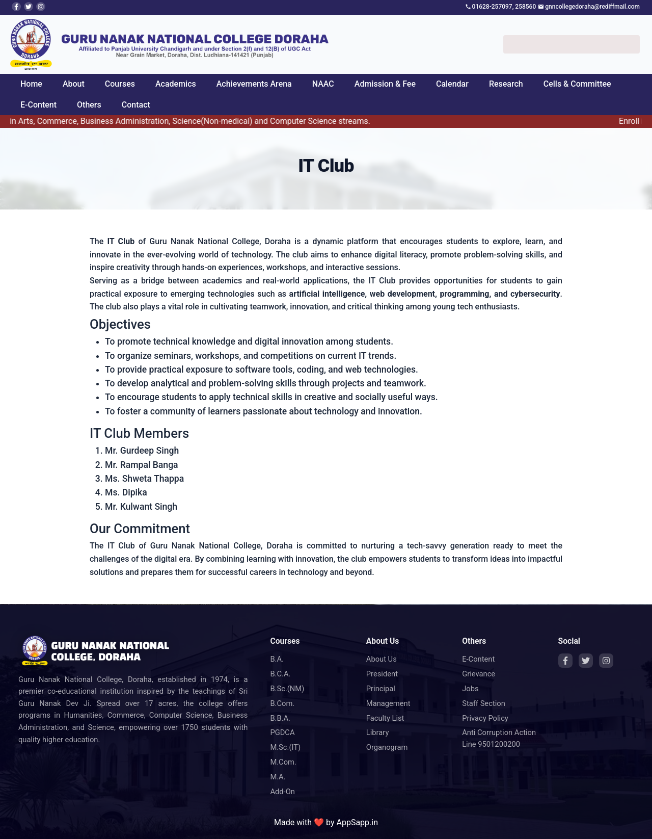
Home (31, 84)
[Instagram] (606, 660)
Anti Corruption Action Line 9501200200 (499, 738)
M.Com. (283, 762)
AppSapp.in (357, 822)
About (74, 84)
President (382, 673)
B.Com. (282, 703)
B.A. (277, 659)
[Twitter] (586, 660)
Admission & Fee (385, 84)
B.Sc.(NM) (287, 688)
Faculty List (385, 718)
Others (89, 105)
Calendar (452, 84)
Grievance (478, 673)
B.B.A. (280, 718)
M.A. (277, 776)
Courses (120, 84)
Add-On (282, 791)
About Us (381, 659)
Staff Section (483, 703)
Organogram (387, 747)
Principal (380, 688)
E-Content (38, 105)
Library (377, 732)
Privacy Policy (485, 718)
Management (388, 703)
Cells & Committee (577, 84)
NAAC (323, 84)
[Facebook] (565, 660)
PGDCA (282, 732)
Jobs (470, 688)
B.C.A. (280, 673)
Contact (136, 105)
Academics (175, 84)
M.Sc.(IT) (285, 747)
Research (506, 84)
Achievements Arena (254, 84)
